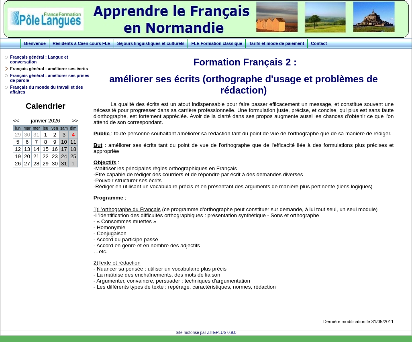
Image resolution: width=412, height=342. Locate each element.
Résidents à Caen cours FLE (81, 43)
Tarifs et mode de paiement (276, 43)
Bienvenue (35, 43)
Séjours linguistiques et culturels (151, 43)
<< (16, 121)
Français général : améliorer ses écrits (49, 68)
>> (75, 121)
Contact (319, 43)
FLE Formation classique (216, 43)
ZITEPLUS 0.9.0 (222, 332)
